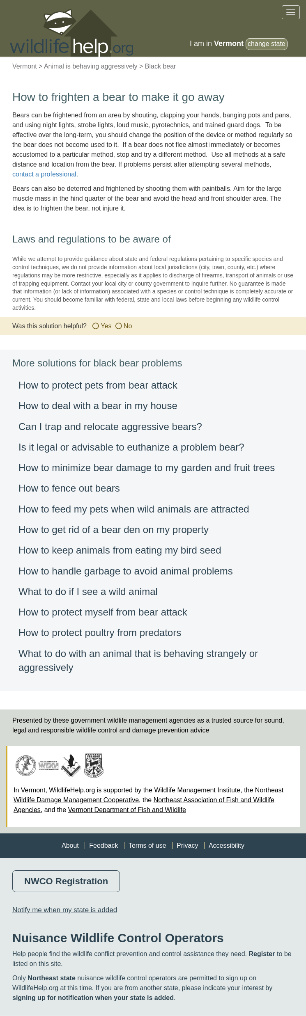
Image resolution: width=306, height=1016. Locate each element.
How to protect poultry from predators (99, 632)
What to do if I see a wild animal (88, 591)
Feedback (103, 845)
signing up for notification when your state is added (93, 997)
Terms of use (147, 845)
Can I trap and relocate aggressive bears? (110, 426)
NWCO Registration (66, 881)
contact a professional (44, 174)
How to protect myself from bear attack (102, 612)
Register (261, 953)
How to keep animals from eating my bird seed (119, 550)
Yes (106, 326)
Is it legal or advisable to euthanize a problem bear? (131, 447)
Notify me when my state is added (64, 910)
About (70, 845)
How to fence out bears (69, 488)
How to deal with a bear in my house (97, 405)
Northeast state (51, 978)
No (128, 326)
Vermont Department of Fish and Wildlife (127, 809)
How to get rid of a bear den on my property (113, 529)
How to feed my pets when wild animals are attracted (133, 509)
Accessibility (226, 845)
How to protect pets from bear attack (97, 385)
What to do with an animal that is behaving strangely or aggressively (138, 660)
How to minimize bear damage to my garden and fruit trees (146, 467)
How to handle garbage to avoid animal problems (125, 571)
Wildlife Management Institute (197, 790)
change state (266, 43)
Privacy (187, 845)
